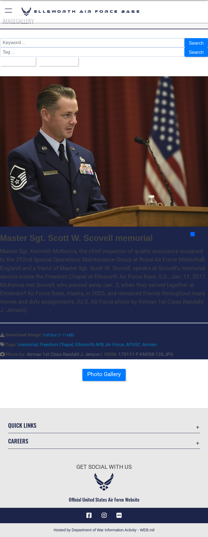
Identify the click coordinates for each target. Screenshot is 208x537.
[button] (9, 11)
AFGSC (133, 344)
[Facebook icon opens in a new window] (89, 515)
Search (196, 43)
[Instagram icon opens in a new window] (104, 515)
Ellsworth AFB (89, 344)
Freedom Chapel (56, 344)
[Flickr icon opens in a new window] (119, 515)
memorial (28, 344)
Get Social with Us (104, 467)
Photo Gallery (104, 374)
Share (198, 234)
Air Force (115, 344)
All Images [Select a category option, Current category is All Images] (16, 61)
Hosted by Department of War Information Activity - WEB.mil (104, 530)
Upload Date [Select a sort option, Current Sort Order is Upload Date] (56, 61)
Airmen (149, 344)
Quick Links (22, 425)
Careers (18, 441)
